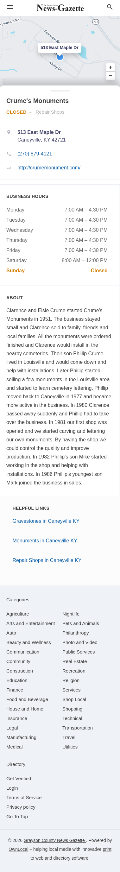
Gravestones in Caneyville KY (46, 521)
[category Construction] (19, 670)
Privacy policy (20, 807)
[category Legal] (12, 727)
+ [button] (110, 67)
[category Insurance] (16, 718)
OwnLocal (18, 849)
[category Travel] (68, 737)
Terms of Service (24, 797)
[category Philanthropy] (75, 632)
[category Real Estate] (74, 661)
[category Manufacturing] (21, 737)
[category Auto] (11, 632)
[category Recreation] (73, 670)
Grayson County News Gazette (55, 840)
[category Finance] (14, 689)
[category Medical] (14, 746)
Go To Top (17, 816)
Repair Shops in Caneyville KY (47, 560)
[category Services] (71, 689)
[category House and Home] (24, 708)
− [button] (110, 75)
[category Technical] (72, 718)
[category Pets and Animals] (80, 623)
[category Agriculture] (17, 613)
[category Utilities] (70, 746)
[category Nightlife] (70, 613)
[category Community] (18, 661)
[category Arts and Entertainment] (30, 623)
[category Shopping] (72, 708)
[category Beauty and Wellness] (28, 642)
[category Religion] (70, 680)
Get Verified (18, 778)
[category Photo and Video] (80, 642)
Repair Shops (49, 112)
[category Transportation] (77, 727)
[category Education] (17, 680)
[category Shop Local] (74, 699)
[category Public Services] (78, 651)
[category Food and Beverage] (27, 699)
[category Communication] (22, 651)
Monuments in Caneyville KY (45, 540)
